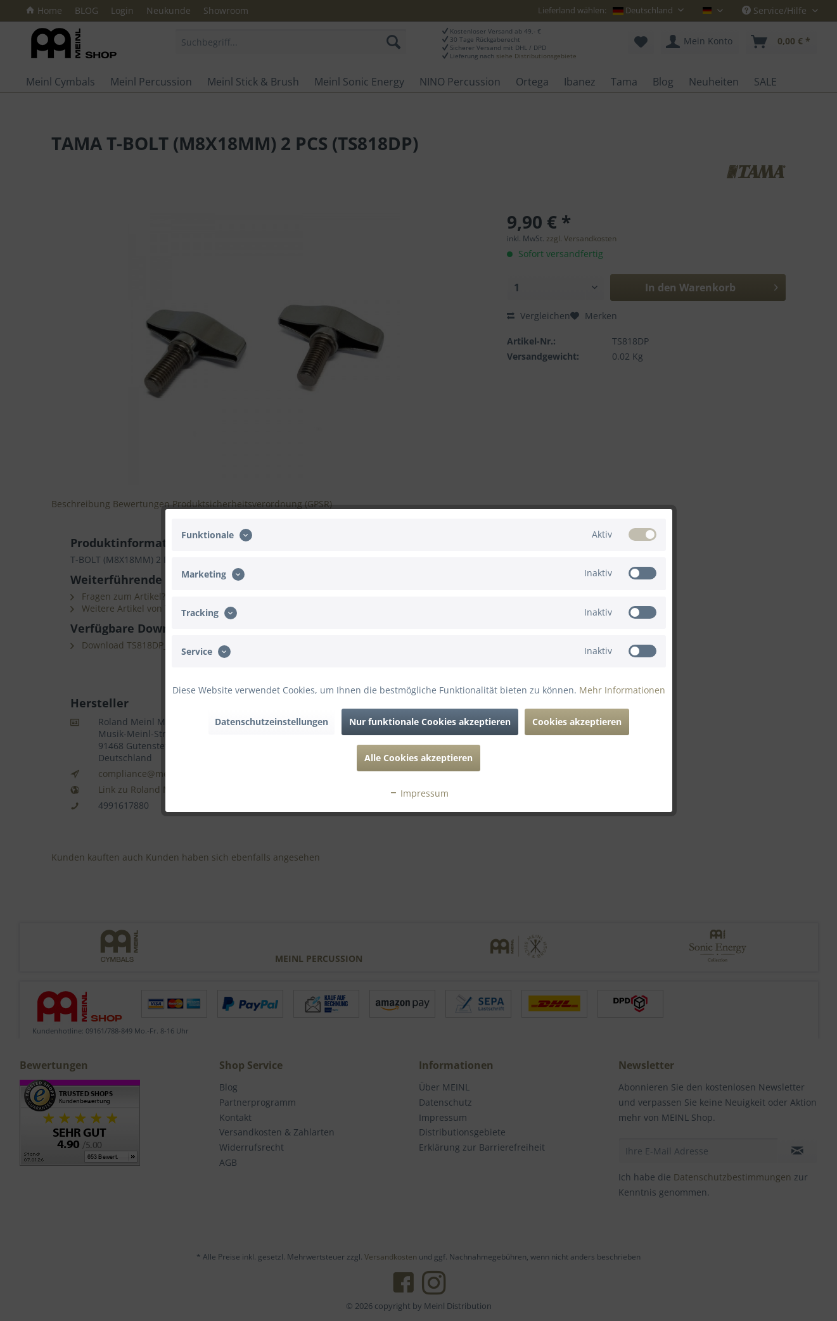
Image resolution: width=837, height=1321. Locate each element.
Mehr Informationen (622, 690)
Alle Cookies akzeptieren (418, 758)
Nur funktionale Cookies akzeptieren (430, 722)
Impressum (419, 793)
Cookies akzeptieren (577, 722)
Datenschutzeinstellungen (271, 722)
